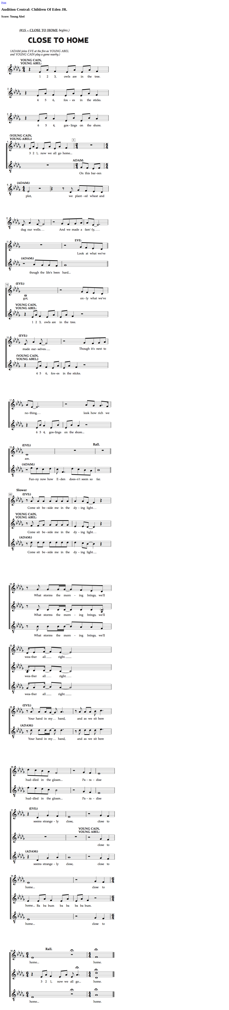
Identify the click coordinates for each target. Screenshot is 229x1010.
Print (3, 2)
